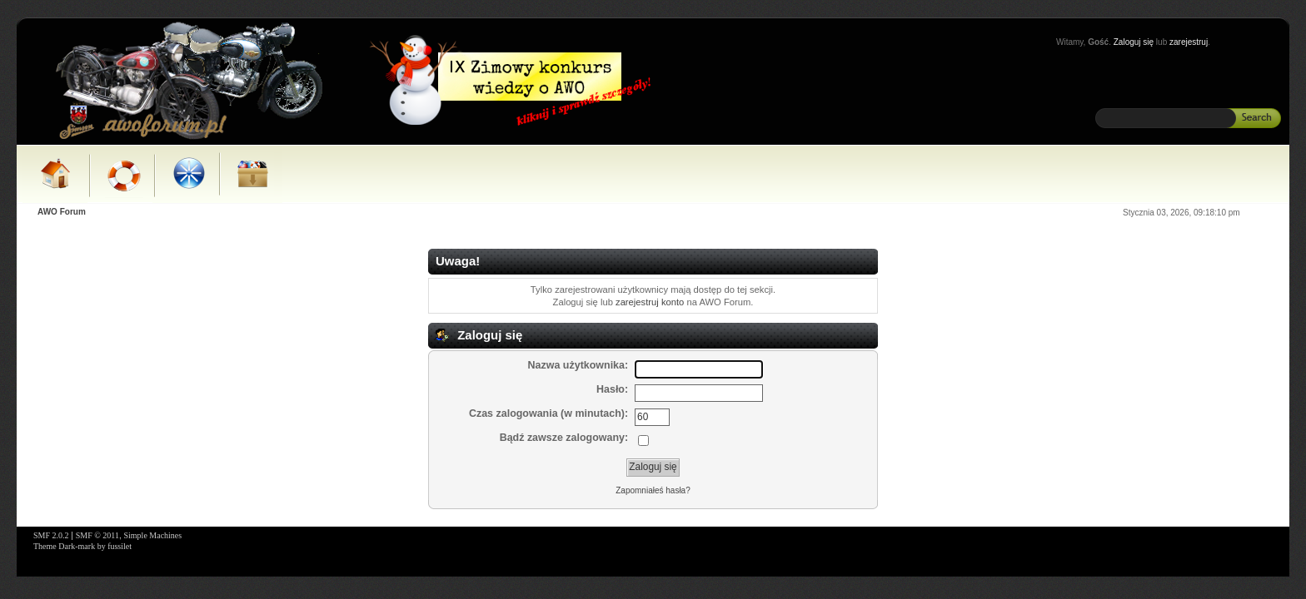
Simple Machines (152, 535)
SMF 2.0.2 (51, 535)
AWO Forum (61, 211)
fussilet (119, 546)
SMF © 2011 (97, 535)
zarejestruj (1188, 42)
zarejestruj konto (650, 302)
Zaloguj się (1134, 42)
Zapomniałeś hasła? (653, 490)
